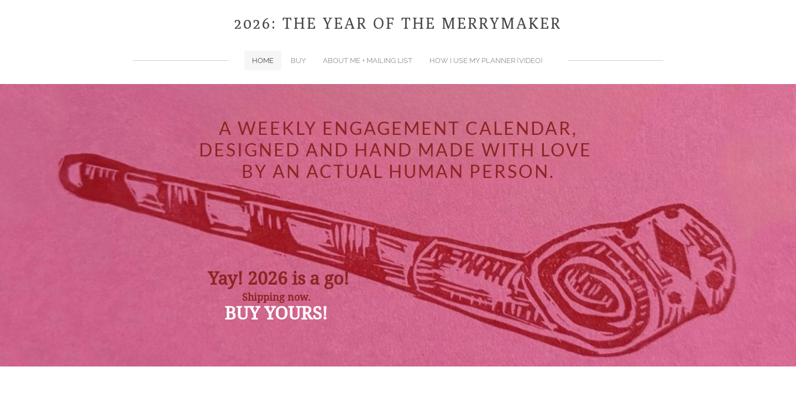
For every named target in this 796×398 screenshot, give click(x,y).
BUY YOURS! (276, 314)
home (263, 60)
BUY (298, 60)
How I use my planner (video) (486, 60)
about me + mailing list (367, 60)
